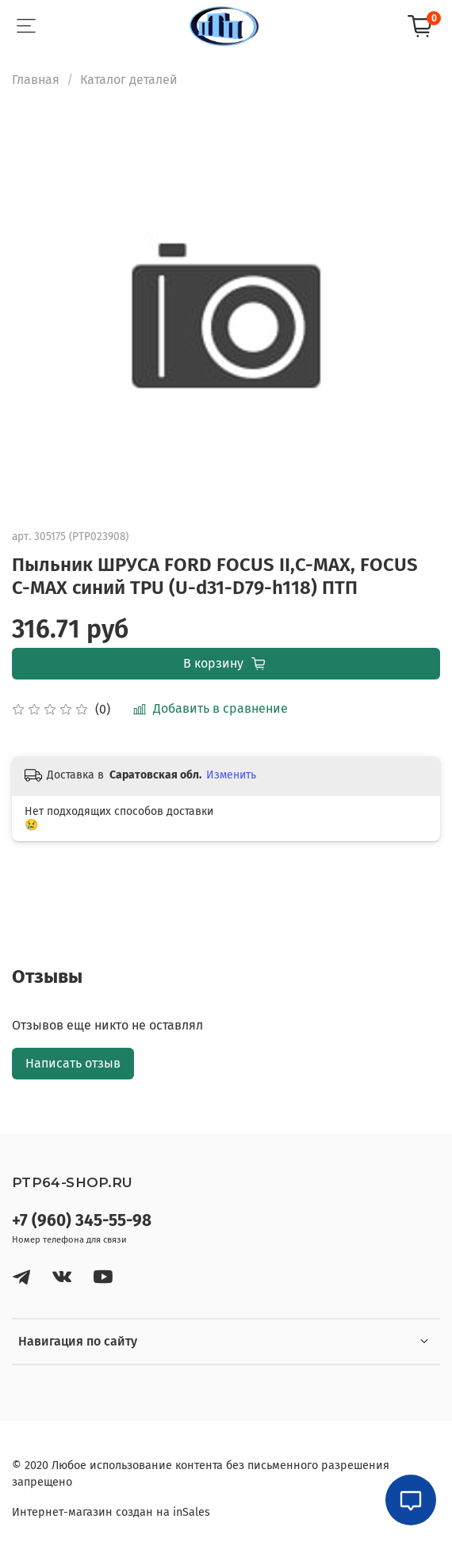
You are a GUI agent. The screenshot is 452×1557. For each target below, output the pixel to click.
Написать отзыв (73, 1063)
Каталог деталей (129, 79)
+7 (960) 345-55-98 (81, 1221)
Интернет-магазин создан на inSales (111, 1512)
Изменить (231, 775)
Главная (35, 79)
